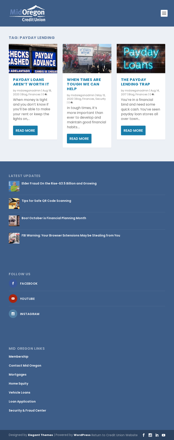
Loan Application (22, 401)
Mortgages (18, 374)
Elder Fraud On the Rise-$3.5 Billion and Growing (59, 183)
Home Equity (18, 383)
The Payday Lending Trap (135, 82)
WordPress (82, 435)
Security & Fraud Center (27, 410)
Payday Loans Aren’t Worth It (31, 82)
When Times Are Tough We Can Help (84, 84)
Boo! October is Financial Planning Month (54, 218)
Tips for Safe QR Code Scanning (46, 201)
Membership (18, 356)
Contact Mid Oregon (25, 365)
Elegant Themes (40, 435)
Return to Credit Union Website (114, 435)
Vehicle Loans (19, 392)
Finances (34, 94)
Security (100, 98)
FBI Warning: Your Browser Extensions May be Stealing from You (71, 235)
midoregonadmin (29, 90)
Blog (24, 94)
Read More (25, 130)
